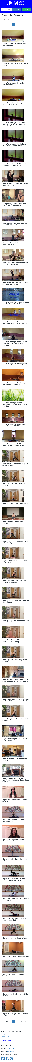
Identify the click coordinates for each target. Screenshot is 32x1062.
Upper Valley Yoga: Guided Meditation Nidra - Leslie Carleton (14, 322)
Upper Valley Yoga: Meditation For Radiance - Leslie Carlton (14, 164)
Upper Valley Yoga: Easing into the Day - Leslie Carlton (15, 103)
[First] (25, 24)
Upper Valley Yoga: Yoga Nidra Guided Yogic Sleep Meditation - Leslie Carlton (14, 124)
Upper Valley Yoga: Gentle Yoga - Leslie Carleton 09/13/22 (14, 384)
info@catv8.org (11, 1051)
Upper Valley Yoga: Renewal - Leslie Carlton (15, 64)
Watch (26, 9)
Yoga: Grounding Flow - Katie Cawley (13, 522)
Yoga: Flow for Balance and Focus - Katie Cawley (15, 561)
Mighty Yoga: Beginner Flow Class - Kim (15, 860)
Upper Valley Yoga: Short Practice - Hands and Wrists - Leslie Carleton (15, 364)
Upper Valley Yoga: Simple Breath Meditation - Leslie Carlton (14, 145)
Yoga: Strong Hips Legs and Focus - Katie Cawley (15, 601)
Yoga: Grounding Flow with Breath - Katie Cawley (15, 739)
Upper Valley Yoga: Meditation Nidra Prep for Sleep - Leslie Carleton (15, 303)
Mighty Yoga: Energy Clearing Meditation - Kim (13, 820)
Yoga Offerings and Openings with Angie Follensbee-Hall (15, 224)
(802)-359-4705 (10, 1048)
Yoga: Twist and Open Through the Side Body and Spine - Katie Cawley (15, 680)
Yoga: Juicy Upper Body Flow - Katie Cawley (15, 720)
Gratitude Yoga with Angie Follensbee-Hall (12, 243)
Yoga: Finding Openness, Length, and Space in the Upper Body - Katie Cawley (15, 780)
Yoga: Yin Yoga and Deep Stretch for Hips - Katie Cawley (15, 621)
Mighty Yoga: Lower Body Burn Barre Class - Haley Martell (13, 879)
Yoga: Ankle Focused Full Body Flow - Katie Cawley (15, 464)
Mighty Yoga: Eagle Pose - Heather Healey (15, 1014)
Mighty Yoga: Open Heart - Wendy (14, 938)
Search (17, 9)
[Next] (21, 24)
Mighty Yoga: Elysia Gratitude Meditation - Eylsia (13, 840)
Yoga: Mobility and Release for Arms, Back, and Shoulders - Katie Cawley (15, 700)
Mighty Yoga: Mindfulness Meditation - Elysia (15, 800)
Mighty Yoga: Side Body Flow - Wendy (13, 975)
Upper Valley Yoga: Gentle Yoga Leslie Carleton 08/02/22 (14, 425)
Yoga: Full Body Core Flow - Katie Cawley (14, 759)
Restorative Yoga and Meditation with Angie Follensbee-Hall (14, 204)
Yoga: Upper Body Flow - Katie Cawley (13, 484)
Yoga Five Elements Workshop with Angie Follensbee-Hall (15, 263)
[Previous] (10, 24)
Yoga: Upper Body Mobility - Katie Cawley (14, 660)
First (7, 25)
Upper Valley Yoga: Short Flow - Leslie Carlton (14, 44)
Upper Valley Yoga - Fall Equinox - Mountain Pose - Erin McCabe (14, 445)
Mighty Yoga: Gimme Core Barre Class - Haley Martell (14, 919)
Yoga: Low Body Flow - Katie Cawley (15, 503)
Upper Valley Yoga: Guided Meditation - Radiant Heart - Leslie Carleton (14, 404)
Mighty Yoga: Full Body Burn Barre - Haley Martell (15, 899)
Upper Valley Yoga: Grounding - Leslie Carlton (13, 84)
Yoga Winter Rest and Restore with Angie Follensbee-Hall (15, 283)
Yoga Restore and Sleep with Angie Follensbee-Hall (15, 184)
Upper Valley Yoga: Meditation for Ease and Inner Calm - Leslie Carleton (14, 343)
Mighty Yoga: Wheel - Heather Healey (15, 956)
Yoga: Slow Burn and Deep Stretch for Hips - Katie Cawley (15, 641)
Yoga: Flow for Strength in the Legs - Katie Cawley (15, 542)
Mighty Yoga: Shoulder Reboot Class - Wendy (15, 995)
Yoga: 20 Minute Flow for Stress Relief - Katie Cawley (14, 581)
